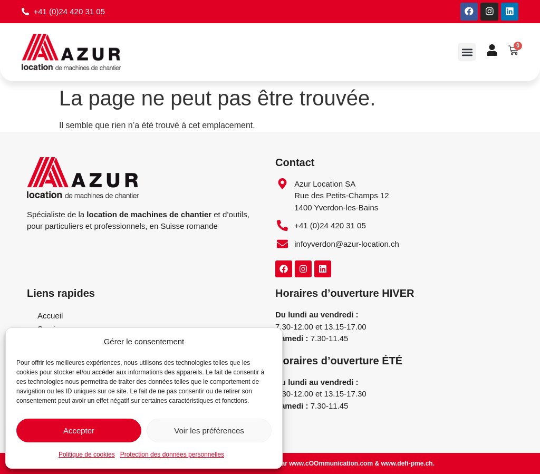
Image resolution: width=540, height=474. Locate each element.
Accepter (78, 430)
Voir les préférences (209, 430)
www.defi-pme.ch (406, 463)
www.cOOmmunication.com (331, 463)
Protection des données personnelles (172, 454)
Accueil (50, 316)
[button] (467, 52)
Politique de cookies (87, 454)
